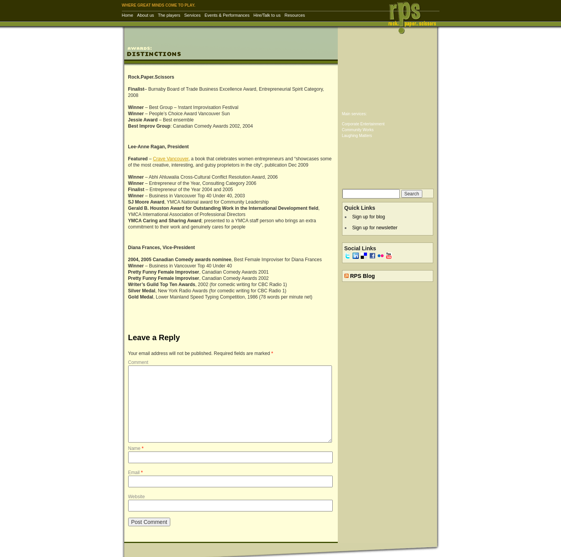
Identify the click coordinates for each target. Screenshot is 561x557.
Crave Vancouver (171, 159)
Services (192, 15)
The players (169, 15)
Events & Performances (227, 15)
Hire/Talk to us (267, 15)
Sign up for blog (368, 217)
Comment (138, 362)
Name (136, 448)
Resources (294, 15)
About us (145, 15)
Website (136, 496)
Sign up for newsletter (374, 227)
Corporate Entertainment (363, 124)
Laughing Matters (357, 136)
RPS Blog (362, 276)
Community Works (358, 130)
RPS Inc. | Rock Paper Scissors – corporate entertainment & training (414, 17)
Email (135, 472)
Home (127, 15)
